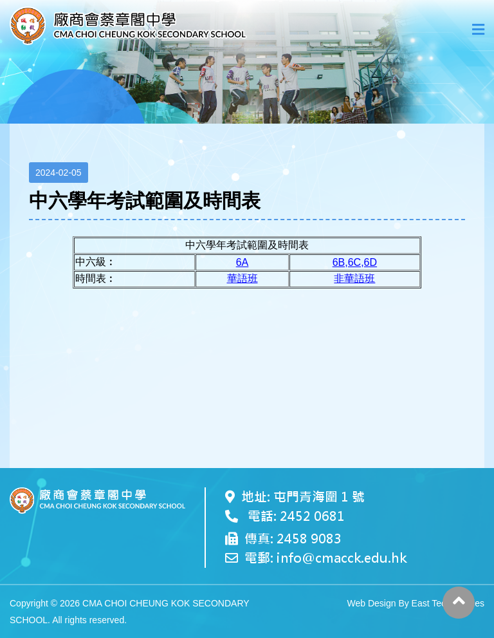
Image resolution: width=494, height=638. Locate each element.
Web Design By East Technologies (416, 603)
